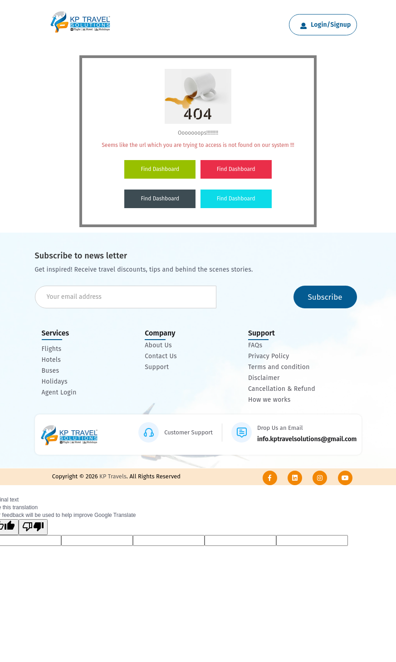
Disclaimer (264, 378)
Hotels (51, 360)
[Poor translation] (33, 527)
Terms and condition (279, 367)
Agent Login (59, 392)
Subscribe (325, 297)
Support (157, 367)
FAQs (255, 345)
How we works (269, 400)
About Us (158, 345)
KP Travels (112, 476)
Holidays (55, 381)
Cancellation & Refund (281, 389)
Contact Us (161, 356)
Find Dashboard (160, 169)
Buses (50, 371)
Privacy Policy (268, 356)
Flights (52, 349)
